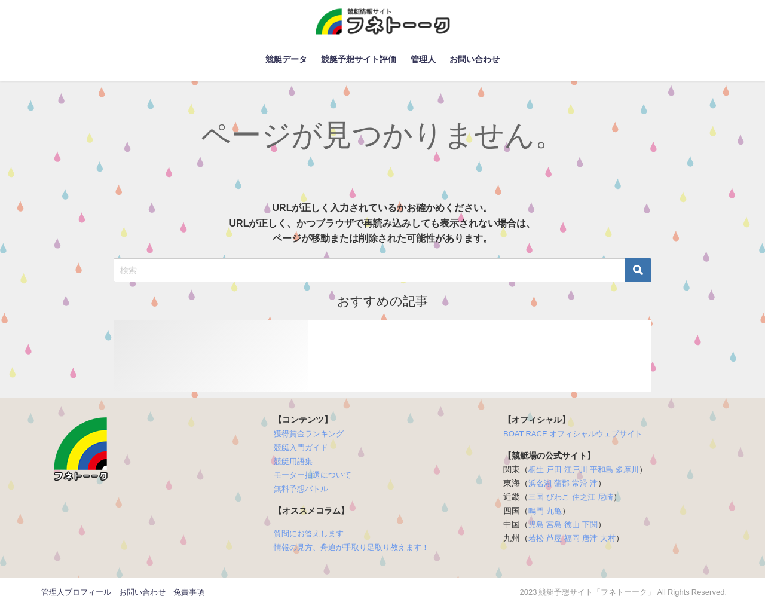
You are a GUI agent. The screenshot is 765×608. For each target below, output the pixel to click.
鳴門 (536, 511)
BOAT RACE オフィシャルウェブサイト (572, 434)
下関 (590, 524)
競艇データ (286, 59)
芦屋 (554, 538)
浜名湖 (540, 483)
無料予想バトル (301, 489)
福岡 (572, 538)
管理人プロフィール (76, 592)
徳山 (572, 524)
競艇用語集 (293, 461)
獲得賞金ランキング (309, 434)
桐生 (536, 469)
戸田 (554, 469)
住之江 (583, 497)
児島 (536, 524)
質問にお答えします (309, 533)
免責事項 (188, 592)
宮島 (554, 524)
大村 (608, 538)
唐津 (590, 538)
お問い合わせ (474, 59)
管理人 (423, 59)
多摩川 (627, 469)
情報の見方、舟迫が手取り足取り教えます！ (351, 547)
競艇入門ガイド (301, 447)
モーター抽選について (312, 475)
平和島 (601, 469)
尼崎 (605, 497)
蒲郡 (562, 483)
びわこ (558, 497)
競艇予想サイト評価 (358, 59)
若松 (536, 538)
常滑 (579, 483)
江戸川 (575, 469)
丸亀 (554, 511)
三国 (536, 497)
